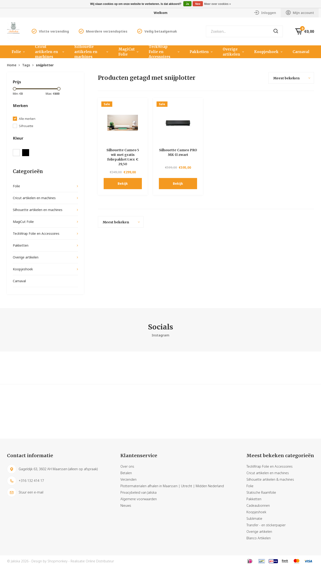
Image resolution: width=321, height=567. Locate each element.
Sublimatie (254, 518)
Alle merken (27, 119)
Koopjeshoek (268, 52)
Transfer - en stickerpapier (266, 525)
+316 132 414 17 (25, 480)
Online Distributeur (100, 561)
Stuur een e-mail (25, 492)
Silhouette (26, 126)
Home (11, 65)
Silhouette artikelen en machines (91, 51)
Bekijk (123, 183)
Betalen (126, 473)
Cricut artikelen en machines (50, 51)
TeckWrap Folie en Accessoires (164, 51)
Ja (187, 4)
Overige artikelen (234, 52)
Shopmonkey (58, 561)
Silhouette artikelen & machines (270, 479)
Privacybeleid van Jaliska (138, 492)
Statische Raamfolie (261, 492)
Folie (19, 52)
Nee (197, 4)
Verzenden (128, 479)
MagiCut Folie (128, 52)
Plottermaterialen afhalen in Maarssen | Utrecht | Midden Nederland (172, 486)
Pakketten (201, 52)
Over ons (127, 466)
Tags (26, 65)
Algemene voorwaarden (138, 499)
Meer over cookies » (217, 4)
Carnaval (301, 52)
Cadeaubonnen (258, 505)
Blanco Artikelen (258, 538)
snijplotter (45, 65)
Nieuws (125, 505)
